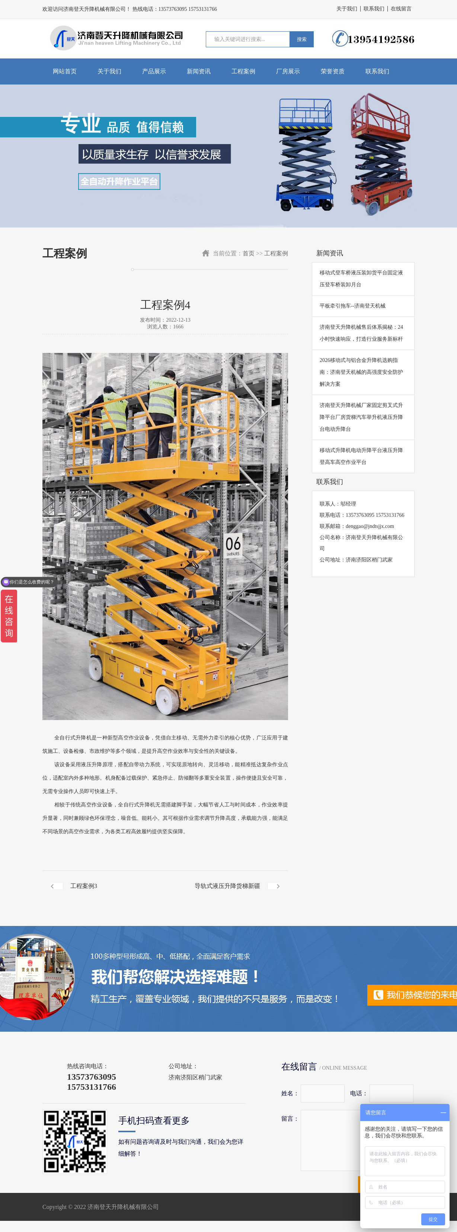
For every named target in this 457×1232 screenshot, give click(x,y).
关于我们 (346, 9)
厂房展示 (288, 71)
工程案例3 (83, 886)
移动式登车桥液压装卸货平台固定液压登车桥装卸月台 (361, 278)
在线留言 (401, 9)
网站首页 (65, 71)
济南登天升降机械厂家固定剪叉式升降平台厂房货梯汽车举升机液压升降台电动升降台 (361, 417)
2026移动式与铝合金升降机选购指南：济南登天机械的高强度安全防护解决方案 (361, 372)
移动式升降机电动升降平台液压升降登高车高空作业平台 (361, 456)
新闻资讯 (199, 71)
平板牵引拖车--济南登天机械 (353, 306)
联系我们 (374, 9)
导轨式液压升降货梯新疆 (227, 886)
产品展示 (154, 71)
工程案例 (243, 71)
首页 (249, 253)
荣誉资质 (333, 71)
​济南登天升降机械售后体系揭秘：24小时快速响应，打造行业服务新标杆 (361, 333)
